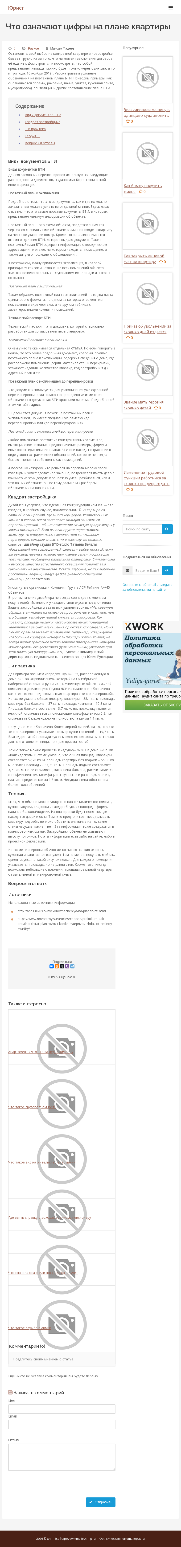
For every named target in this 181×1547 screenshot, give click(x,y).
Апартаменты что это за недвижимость (40, 1052)
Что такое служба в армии (29, 1328)
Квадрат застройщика (42, 122)
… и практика (35, 129)
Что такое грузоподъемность (32, 1107)
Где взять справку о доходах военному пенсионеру (49, 1217)
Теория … (32, 136)
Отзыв (13, 1440)
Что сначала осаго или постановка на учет (43, 1272)
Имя (11, 1400)
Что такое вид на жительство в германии (41, 1162)
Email (12, 1416)
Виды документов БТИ (43, 115)
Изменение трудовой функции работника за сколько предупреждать (146, 478)
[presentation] (44, 1488)
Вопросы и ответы (40, 143)
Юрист (16, 8)
